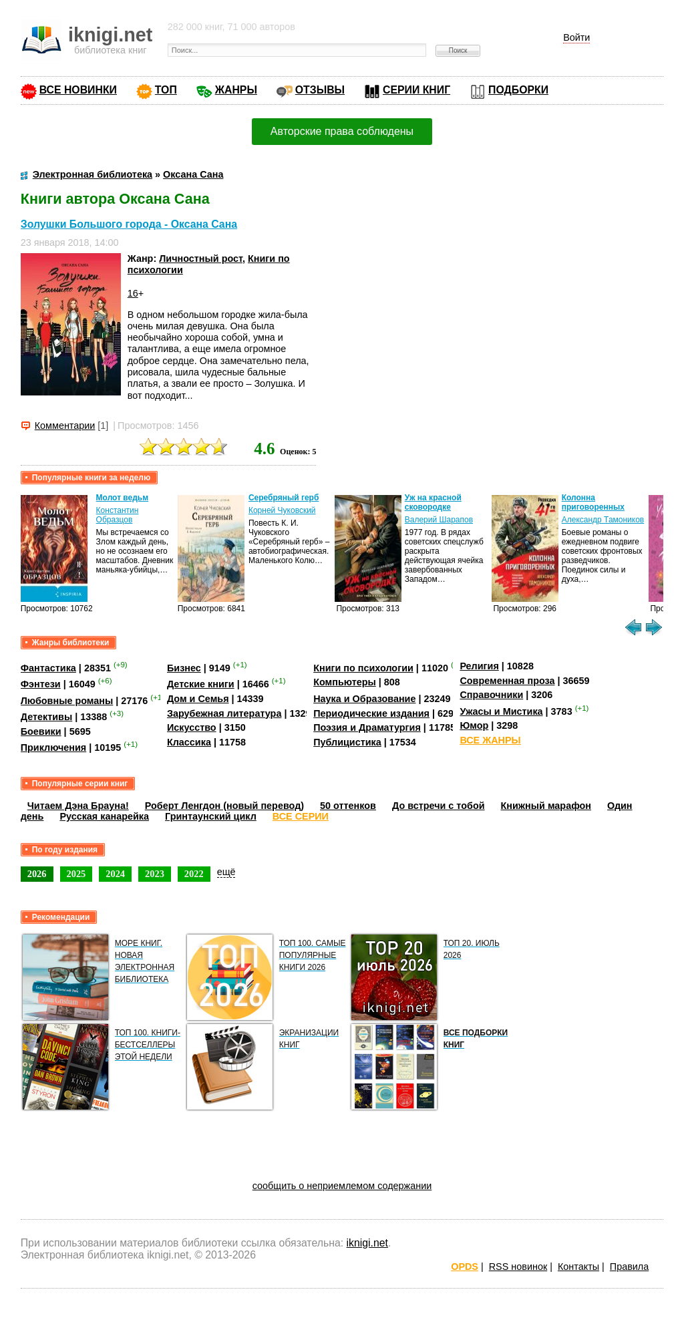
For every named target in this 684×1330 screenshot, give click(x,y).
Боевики (41, 731)
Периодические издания (371, 713)
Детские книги (200, 684)
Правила (629, 1266)
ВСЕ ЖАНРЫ (490, 740)
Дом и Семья (198, 698)
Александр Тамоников (603, 519)
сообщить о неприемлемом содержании (342, 1185)
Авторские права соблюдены (342, 131)
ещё (226, 871)
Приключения (54, 747)
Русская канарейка (104, 816)
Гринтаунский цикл (210, 816)
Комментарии (65, 425)
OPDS (464, 1266)
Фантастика (48, 668)
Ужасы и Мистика (501, 711)
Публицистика (347, 742)
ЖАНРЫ (236, 90)
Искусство (191, 727)
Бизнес (184, 668)
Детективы (47, 716)
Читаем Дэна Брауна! (78, 805)
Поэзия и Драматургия (367, 727)
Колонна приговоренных (593, 502)
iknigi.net (367, 1243)
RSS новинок (518, 1266)
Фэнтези (41, 684)
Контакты (578, 1266)
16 (133, 293)
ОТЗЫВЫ (320, 90)
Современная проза (507, 680)
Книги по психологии (363, 668)
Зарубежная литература (224, 713)
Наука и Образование (364, 698)
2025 (76, 873)
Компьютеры (344, 682)
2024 (115, 873)
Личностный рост (200, 258)
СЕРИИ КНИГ (416, 90)
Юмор (474, 725)
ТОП (166, 90)
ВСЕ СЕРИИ (301, 816)
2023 (154, 873)
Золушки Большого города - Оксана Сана (129, 224)
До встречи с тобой (438, 805)
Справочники (491, 694)
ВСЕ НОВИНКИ (78, 90)
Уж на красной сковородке (433, 502)
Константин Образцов (117, 515)
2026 (37, 873)
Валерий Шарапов (439, 519)
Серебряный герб (283, 497)
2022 (194, 873)
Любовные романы (67, 700)
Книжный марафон (546, 805)
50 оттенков (348, 805)
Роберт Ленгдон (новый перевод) (224, 805)
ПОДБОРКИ (518, 90)
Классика (189, 742)
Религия (479, 666)
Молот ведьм (122, 497)
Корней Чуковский (282, 510)
